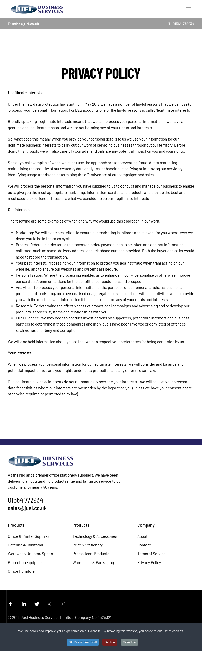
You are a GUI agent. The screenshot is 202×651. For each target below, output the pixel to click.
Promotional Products (91, 553)
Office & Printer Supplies (28, 536)
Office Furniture (21, 571)
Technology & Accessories (95, 536)
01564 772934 (183, 24)
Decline (109, 642)
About (142, 536)
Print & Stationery (88, 544)
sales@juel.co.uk (25, 24)
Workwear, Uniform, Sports (30, 553)
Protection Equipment (26, 562)
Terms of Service (151, 553)
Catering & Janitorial (25, 544)
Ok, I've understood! (83, 642)
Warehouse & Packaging (93, 562)
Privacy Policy (149, 562)
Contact (144, 544)
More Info (129, 642)
